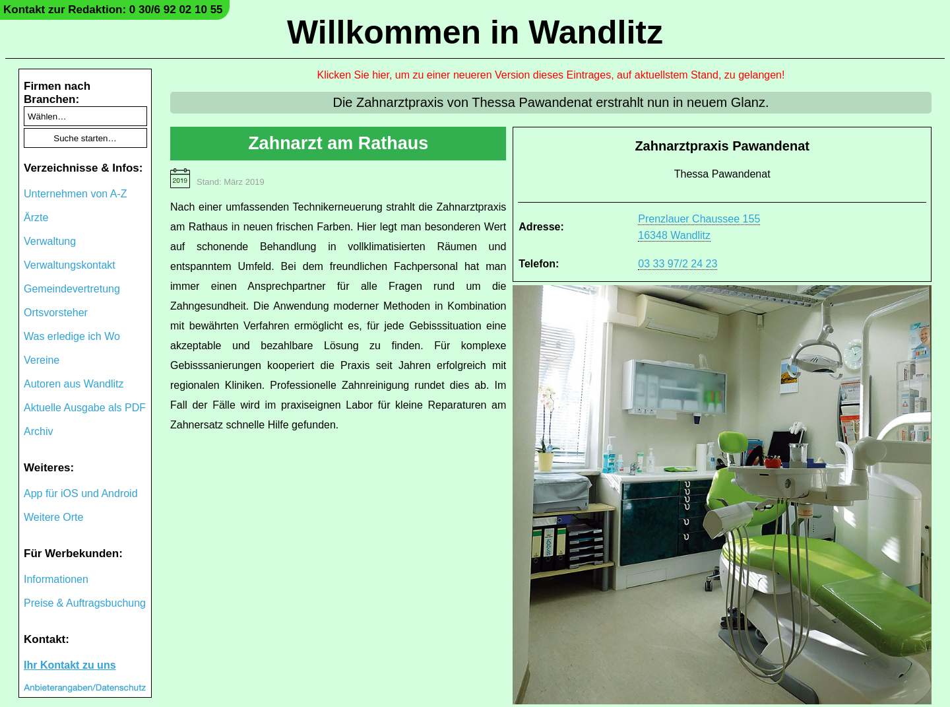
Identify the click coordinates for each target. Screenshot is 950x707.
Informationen (56, 579)
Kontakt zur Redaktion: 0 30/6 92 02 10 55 (113, 9)
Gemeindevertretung (72, 288)
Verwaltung (50, 241)
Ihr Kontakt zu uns (70, 665)
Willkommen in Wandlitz (475, 32)
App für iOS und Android (81, 493)
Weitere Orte (53, 517)
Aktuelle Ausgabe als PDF (85, 407)
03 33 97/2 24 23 (677, 263)
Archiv (38, 431)
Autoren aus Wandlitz (73, 383)
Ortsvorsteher (56, 312)
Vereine (41, 360)
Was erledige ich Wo (72, 336)
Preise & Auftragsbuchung (85, 603)
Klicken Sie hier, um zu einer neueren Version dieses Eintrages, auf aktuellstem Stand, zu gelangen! (551, 75)
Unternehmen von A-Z (75, 193)
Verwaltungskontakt (69, 265)
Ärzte (36, 217)
